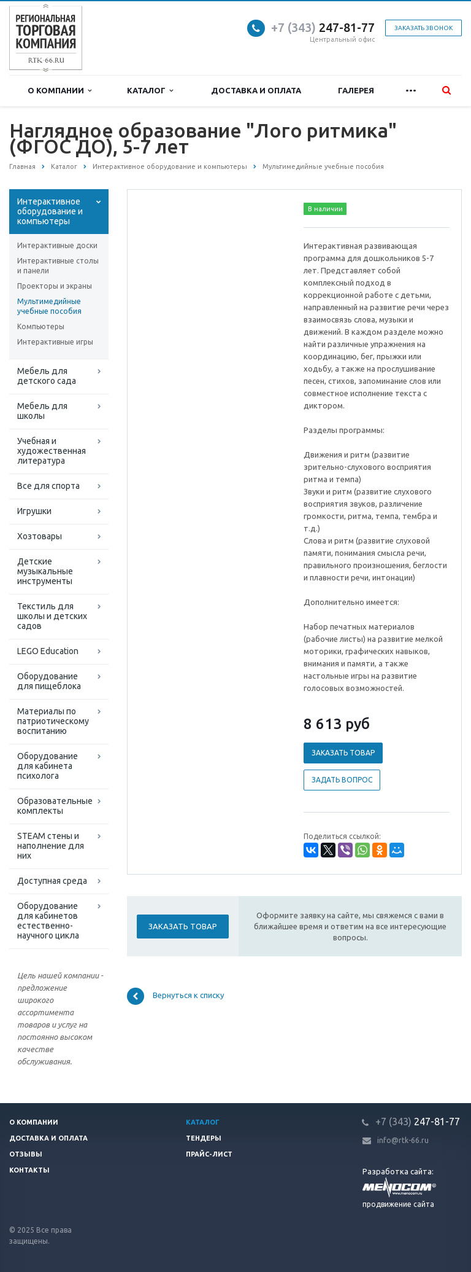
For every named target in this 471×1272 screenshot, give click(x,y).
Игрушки (34, 511)
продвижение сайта (398, 1204)
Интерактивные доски (57, 245)
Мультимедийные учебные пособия (49, 306)
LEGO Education (47, 651)
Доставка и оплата (256, 90)
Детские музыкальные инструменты (45, 571)
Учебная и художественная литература (51, 451)
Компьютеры (40, 326)
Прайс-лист (209, 1154)
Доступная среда (52, 881)
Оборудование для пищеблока (49, 681)
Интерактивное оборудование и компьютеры (50, 211)
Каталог (150, 90)
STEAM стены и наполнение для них (50, 845)
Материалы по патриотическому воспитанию (53, 721)
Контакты (29, 1170)
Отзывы (25, 1154)
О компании (59, 90)
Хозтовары (39, 536)
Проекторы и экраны (54, 286)
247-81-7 (319, 27)
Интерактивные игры (55, 342)
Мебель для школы (42, 411)
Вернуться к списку (175, 996)
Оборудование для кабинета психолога (47, 766)
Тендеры (203, 1138)
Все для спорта (48, 486)
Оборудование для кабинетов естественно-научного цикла (48, 920)
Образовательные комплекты (55, 806)
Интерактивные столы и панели (58, 266)
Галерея (356, 90)
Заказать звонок (423, 28)
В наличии (325, 209)
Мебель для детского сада (46, 376)
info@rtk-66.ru (403, 1140)
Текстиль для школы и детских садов (52, 616)
